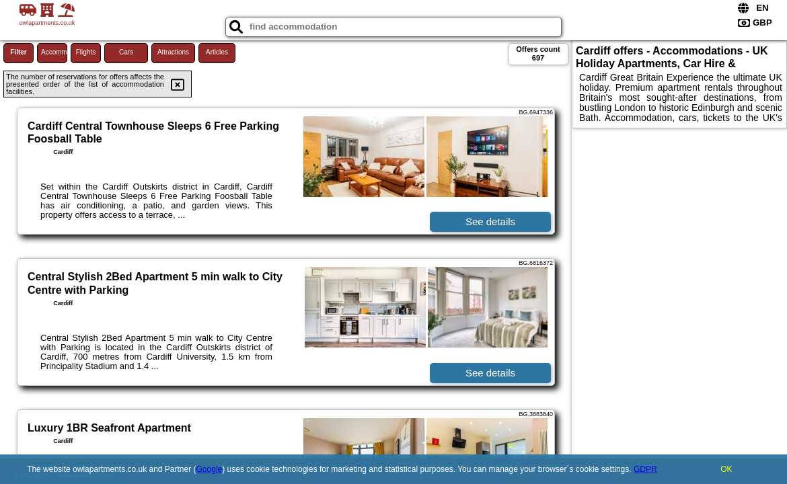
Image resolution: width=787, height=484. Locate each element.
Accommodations (54, 52)
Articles (217, 52)
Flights (86, 52)
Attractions (173, 52)
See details (490, 221)
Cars (126, 52)
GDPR (645, 469)
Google (209, 469)
